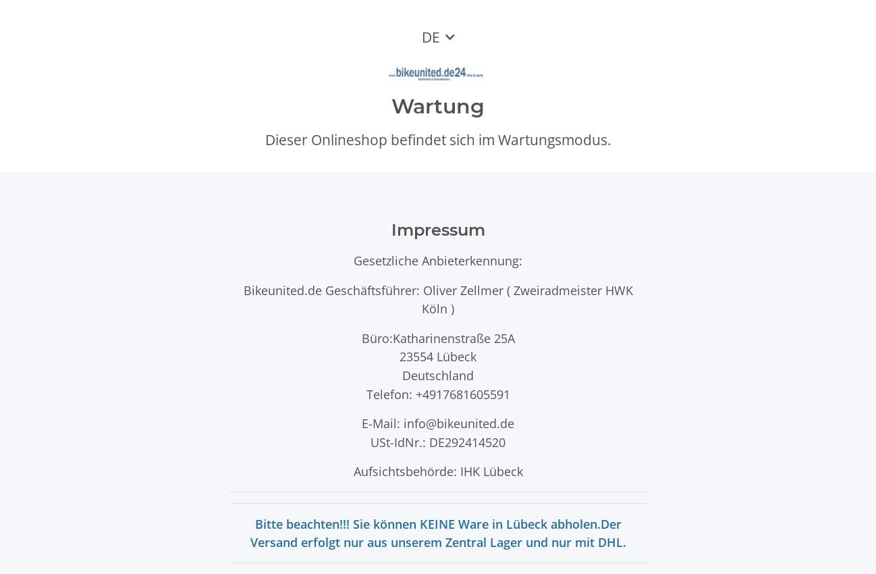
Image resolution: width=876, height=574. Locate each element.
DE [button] (431, 37)
